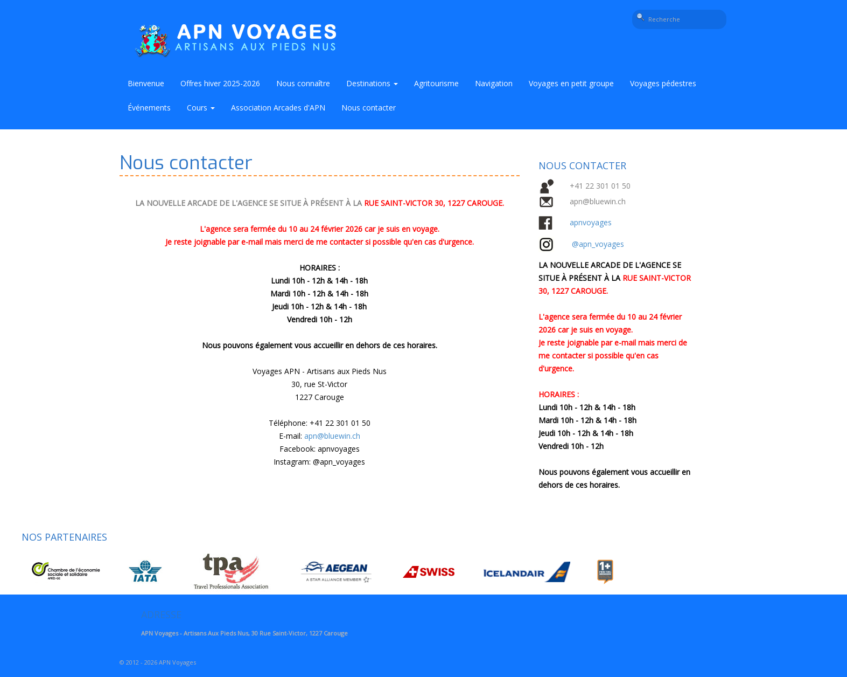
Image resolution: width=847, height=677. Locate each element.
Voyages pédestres (663, 83)
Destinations (372, 83)
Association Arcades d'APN (278, 107)
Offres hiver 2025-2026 (220, 83)
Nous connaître (303, 83)
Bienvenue (146, 83)
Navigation (494, 83)
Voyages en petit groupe (571, 83)
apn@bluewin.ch (332, 436)
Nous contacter (368, 107)
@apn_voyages (339, 462)
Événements (149, 107)
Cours (201, 107)
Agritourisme (436, 83)
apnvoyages (591, 222)
